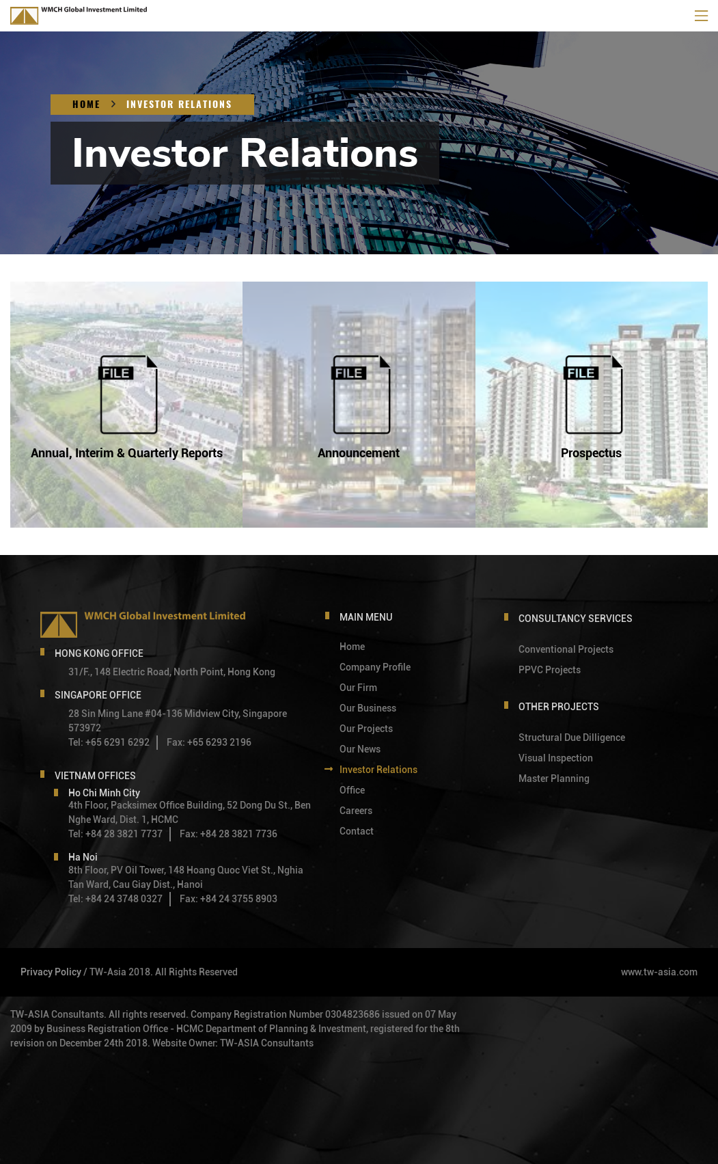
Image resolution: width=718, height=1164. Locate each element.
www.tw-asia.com (659, 971)
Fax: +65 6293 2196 (209, 742)
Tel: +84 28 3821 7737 (115, 833)
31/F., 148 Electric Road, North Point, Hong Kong (171, 671)
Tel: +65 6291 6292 (109, 742)
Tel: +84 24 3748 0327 (115, 898)
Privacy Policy (50, 971)
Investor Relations (179, 104)
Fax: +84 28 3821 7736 (228, 833)
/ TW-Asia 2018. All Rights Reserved (160, 971)
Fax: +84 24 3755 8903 (228, 898)
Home (86, 104)
